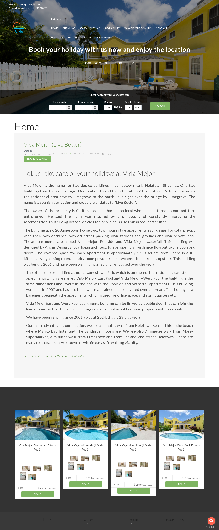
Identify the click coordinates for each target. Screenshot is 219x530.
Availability (112, 28)
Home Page (68, 154)
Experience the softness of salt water (64, 355)
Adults (128, 101)
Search (160, 106)
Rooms (108, 101)
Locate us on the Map (64, 37)
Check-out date (86, 101)
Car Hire (87, 37)
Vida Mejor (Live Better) (53, 144)
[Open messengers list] (211, 521)
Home (54, 28)
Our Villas (68, 28)
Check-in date (60, 101)
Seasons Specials (90, 28)
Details (37, 494)
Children (138, 101)
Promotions (104, 37)
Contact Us (163, 28)
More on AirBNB (33, 355)
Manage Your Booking (138, 28)
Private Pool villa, (37, 159)
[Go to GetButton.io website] (211, 527)
